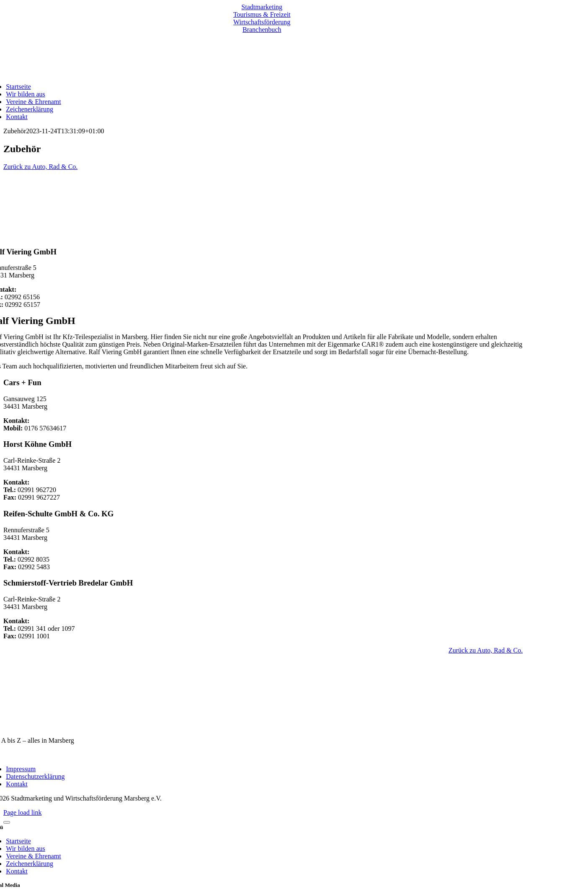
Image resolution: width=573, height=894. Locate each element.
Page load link (22, 812)
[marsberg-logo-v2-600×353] (262, 726)
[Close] (6, 822)
